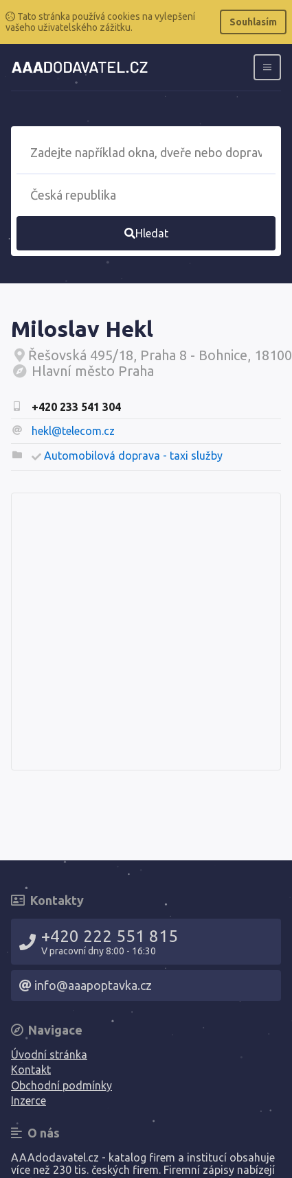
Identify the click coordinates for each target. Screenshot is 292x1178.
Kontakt (31, 1069)
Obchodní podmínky (61, 1085)
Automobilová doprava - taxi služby (133, 455)
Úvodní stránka (49, 1054)
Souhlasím (253, 21)
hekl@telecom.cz (73, 431)
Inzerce (28, 1100)
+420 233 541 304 (76, 407)
